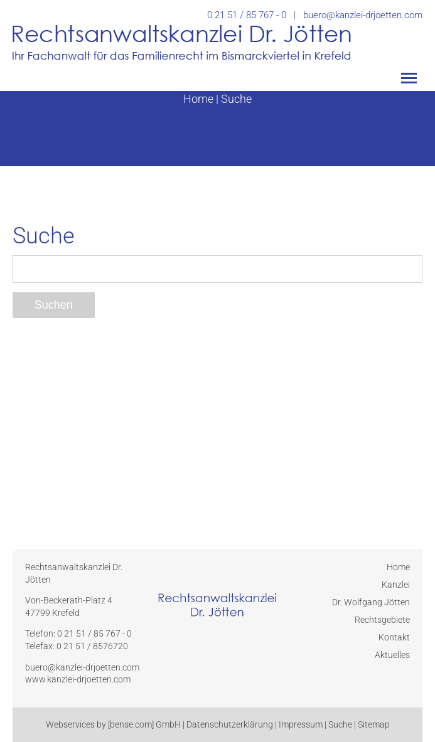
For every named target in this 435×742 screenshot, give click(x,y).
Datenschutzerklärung (229, 724)
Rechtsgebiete (382, 620)
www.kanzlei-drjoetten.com (78, 679)
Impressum (301, 724)
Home (198, 98)
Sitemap (374, 724)
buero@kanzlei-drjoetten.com (362, 15)
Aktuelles (392, 655)
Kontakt (394, 637)
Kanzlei (396, 585)
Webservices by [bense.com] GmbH (113, 724)
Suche (236, 98)
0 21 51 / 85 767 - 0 (246, 15)
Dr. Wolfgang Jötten (371, 602)
